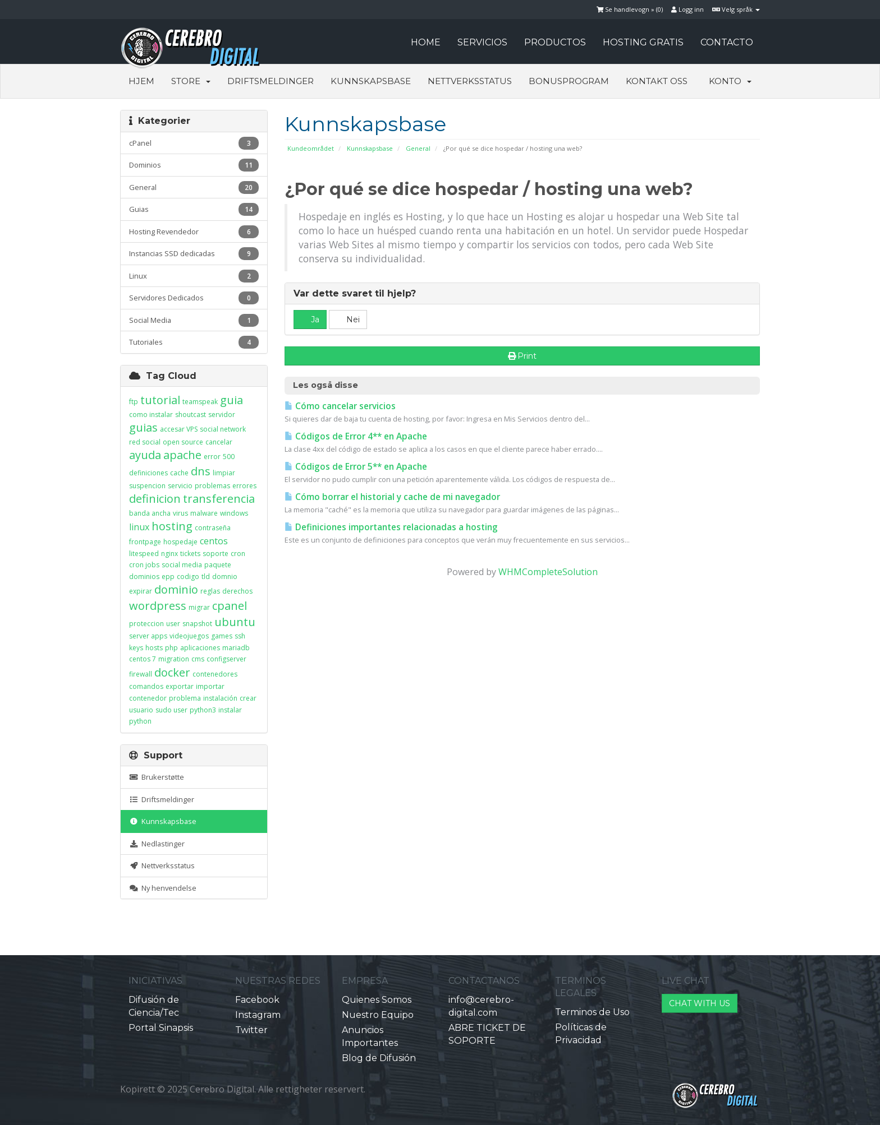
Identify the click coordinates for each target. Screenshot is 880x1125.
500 (229, 456)
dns (200, 471)
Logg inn (687, 9)
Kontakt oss (657, 81)
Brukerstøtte (156, 777)
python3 (203, 710)
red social (145, 442)
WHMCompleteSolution (548, 572)
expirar (140, 591)
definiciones (148, 473)
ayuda (145, 454)
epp (168, 576)
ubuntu (234, 621)
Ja (310, 319)
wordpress (157, 605)
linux (139, 527)
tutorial (160, 400)
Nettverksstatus (470, 81)
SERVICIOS (482, 42)
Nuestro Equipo (378, 1015)
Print (522, 356)
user (173, 623)
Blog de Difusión (379, 1058)
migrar (199, 607)
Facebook (257, 999)
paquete (217, 565)
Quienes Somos (376, 999)
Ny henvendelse (162, 888)
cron (238, 553)
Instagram (258, 1015)
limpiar (224, 473)
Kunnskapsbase (371, 81)
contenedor (148, 698)
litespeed (144, 553)
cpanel (229, 605)
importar (210, 686)
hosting (172, 526)
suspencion (147, 485)
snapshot (197, 623)
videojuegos (189, 636)
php (171, 647)
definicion (155, 498)
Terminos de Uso (592, 1012)
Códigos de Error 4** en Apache (356, 436)
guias (143, 427)
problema (185, 698)
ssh (240, 636)
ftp (133, 401)
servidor (221, 414)
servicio (180, 485)
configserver (226, 659)
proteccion (146, 623)
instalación (220, 698)
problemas (212, 485)
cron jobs (144, 565)
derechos (237, 591)
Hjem (141, 81)
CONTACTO (726, 42)
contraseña (213, 528)
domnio (224, 576)
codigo (188, 576)
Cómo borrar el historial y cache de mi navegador (392, 497)
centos (214, 541)
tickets (190, 553)
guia (231, 400)
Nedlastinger (157, 844)
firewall (140, 674)
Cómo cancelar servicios (340, 406)
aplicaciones (200, 647)
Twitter (251, 1030)
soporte (215, 553)
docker (172, 672)
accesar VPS (179, 429)
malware (204, 513)
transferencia (219, 498)
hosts (154, 647)
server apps (148, 636)
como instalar (151, 414)
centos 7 (142, 659)
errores (244, 485)
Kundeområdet (310, 148)
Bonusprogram (569, 81)
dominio (176, 589)
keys (136, 647)
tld (205, 576)
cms (197, 659)
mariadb (236, 647)
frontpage (145, 542)
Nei (348, 319)
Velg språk (736, 9)
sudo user (171, 710)
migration (173, 659)
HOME (426, 42)
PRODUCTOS (555, 42)
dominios (144, 576)
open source (183, 442)
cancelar (218, 442)
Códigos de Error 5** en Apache (356, 467)
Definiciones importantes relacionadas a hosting (391, 527)
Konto (730, 81)
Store (190, 81)
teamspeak (200, 401)
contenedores (214, 674)
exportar (180, 686)
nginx (169, 553)
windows (234, 513)
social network (223, 429)
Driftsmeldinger (270, 81)
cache (179, 473)
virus (180, 513)
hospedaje (180, 542)
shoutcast (190, 414)
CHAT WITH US (699, 1003)
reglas (210, 591)
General (418, 148)
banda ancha (150, 513)
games (221, 636)
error (212, 456)
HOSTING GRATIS (643, 42)
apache (182, 454)
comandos (146, 686)
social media (182, 565)
